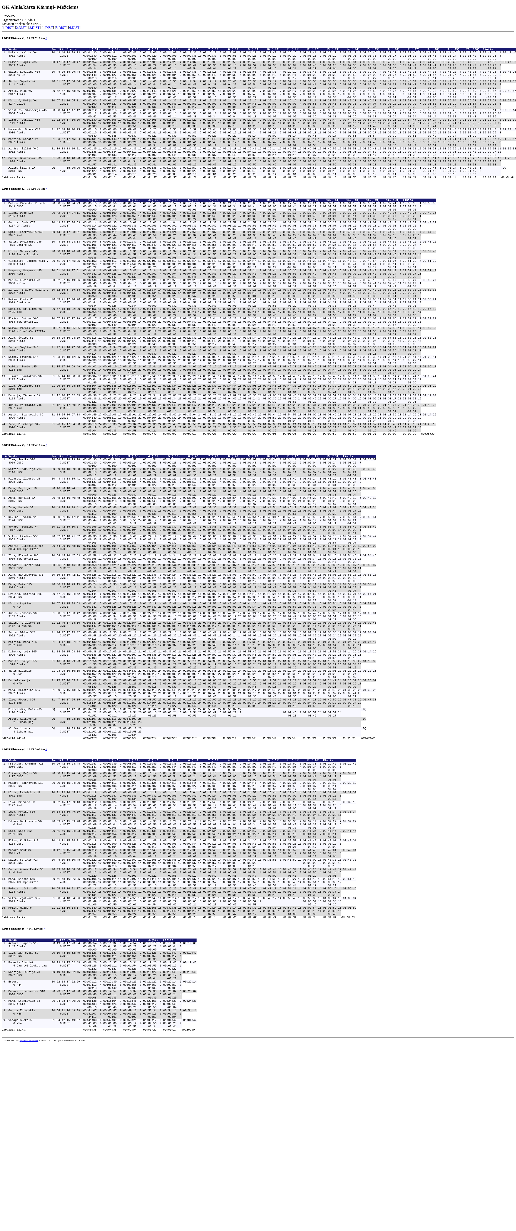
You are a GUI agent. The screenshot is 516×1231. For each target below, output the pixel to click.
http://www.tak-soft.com (29, 1228)
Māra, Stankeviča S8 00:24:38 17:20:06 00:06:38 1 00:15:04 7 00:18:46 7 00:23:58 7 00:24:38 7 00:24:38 (102, 1182)
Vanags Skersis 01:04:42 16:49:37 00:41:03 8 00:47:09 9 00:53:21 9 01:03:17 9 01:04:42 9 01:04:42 (102, 1205)
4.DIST (48, 27)
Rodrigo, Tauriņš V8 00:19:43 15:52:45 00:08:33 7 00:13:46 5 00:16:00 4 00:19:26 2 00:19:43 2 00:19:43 (102, 1147)
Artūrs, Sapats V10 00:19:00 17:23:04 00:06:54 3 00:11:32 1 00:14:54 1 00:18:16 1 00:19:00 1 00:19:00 (102, 1113)
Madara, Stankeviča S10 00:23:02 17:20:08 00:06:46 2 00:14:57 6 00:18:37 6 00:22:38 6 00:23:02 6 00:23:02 (102, 1170)
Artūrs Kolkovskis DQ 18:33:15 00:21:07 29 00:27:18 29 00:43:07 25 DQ (187, 849)
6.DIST (74, 27)
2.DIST (21, 27)
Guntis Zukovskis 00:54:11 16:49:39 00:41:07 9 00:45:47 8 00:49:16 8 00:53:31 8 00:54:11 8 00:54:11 (102, 1193)
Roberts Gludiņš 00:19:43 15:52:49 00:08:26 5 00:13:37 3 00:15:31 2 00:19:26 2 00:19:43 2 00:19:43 (102, 1136)
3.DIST (34, 27)
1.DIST (8, 27)
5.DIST (61, 27)
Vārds (29, 50)
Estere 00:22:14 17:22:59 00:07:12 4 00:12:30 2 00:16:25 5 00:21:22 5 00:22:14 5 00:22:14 (102, 1159)
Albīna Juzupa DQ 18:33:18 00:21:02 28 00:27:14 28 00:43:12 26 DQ (187, 860)
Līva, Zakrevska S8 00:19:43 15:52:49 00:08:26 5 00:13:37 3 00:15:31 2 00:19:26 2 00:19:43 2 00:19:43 (102, 1124)
